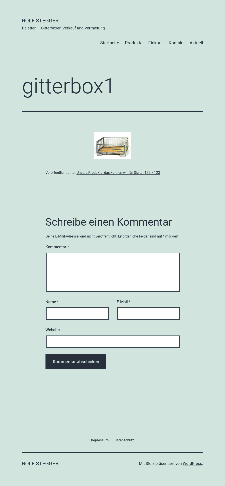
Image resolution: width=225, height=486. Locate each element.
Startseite (109, 42)
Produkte (133, 42)
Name (52, 301)
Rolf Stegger (40, 21)
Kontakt (176, 42)
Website (52, 329)
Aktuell (196, 42)
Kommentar (57, 247)
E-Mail (124, 301)
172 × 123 (152, 172)
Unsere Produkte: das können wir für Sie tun (110, 172)
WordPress (192, 463)
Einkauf (155, 42)
